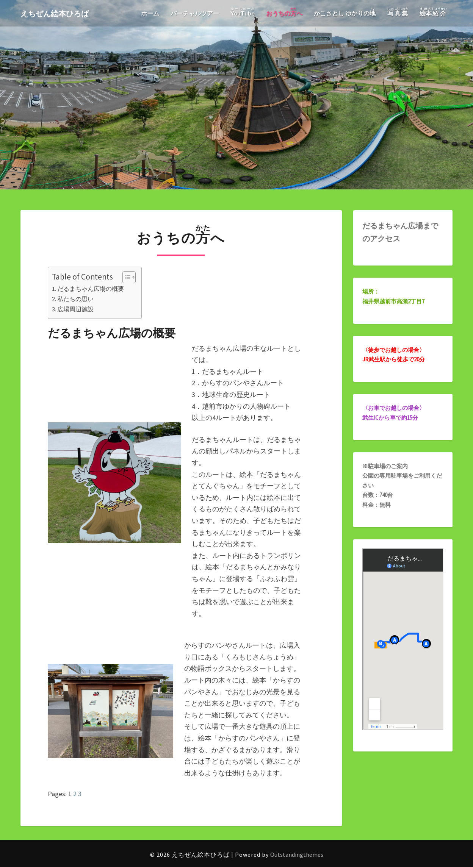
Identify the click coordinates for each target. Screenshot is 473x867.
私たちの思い (75, 299)
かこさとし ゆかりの (345, 12)
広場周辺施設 (75, 309)
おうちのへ (284, 12)
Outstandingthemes (296, 854)
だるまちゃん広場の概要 (90, 288)
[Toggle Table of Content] (125, 277)
